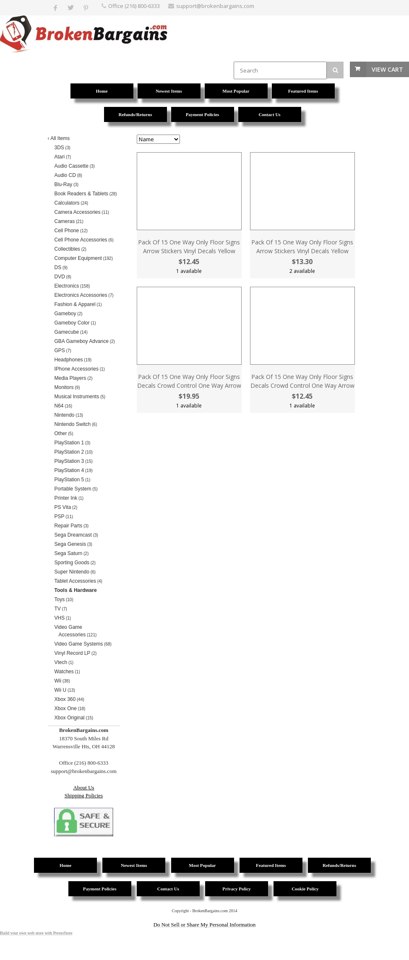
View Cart (387, 69)
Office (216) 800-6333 (134, 6)
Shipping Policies (84, 795)
